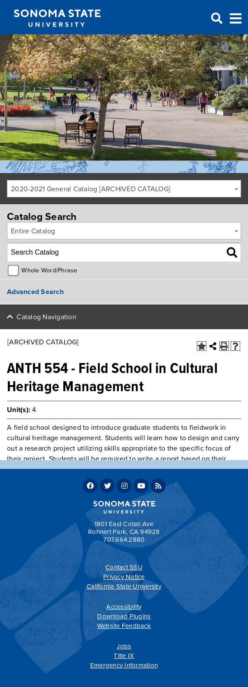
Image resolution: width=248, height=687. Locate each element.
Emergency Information (124, 665)
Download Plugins (123, 616)
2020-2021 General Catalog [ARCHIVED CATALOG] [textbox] (90, 189)
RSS (158, 485)
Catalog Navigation (46, 317)
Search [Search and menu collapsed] (215, 18)
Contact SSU (124, 567)
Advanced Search (35, 292)
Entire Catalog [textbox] (33, 231)
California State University (124, 586)
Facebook (90, 485)
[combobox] (124, 188)
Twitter (107, 485)
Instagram (124, 485)
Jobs (124, 646)
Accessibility (123, 607)
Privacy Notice (124, 577)
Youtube (141, 485)
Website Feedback (124, 626)
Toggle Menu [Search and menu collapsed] (235, 17)
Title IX (124, 656)
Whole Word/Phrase (49, 270)
